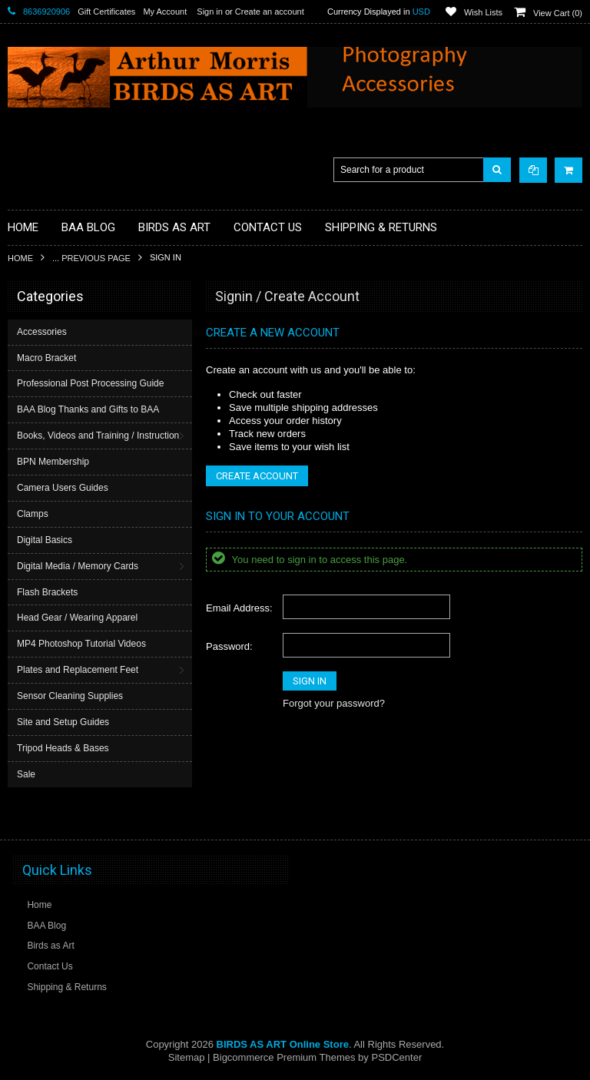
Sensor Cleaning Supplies (70, 696)
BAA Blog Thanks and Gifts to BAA (88, 409)
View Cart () (557, 13)
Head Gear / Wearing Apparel (77, 617)
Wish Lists (483, 12)
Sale (26, 774)
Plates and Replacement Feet (77, 669)
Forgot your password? (334, 703)
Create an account (269, 11)
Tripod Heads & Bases (63, 748)
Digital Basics (44, 540)
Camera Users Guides (62, 487)
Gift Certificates (106, 11)
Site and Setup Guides (63, 722)
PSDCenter (396, 1057)
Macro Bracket (46, 358)
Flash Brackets (47, 592)
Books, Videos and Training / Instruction (98, 435)
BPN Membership (53, 461)
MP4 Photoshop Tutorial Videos (81, 643)
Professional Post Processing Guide (90, 383)
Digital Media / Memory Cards (77, 566)
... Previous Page (91, 258)
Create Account (257, 476)
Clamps (32, 514)
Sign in (210, 11)
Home (20, 258)
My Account (165, 11)
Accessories (42, 331)
